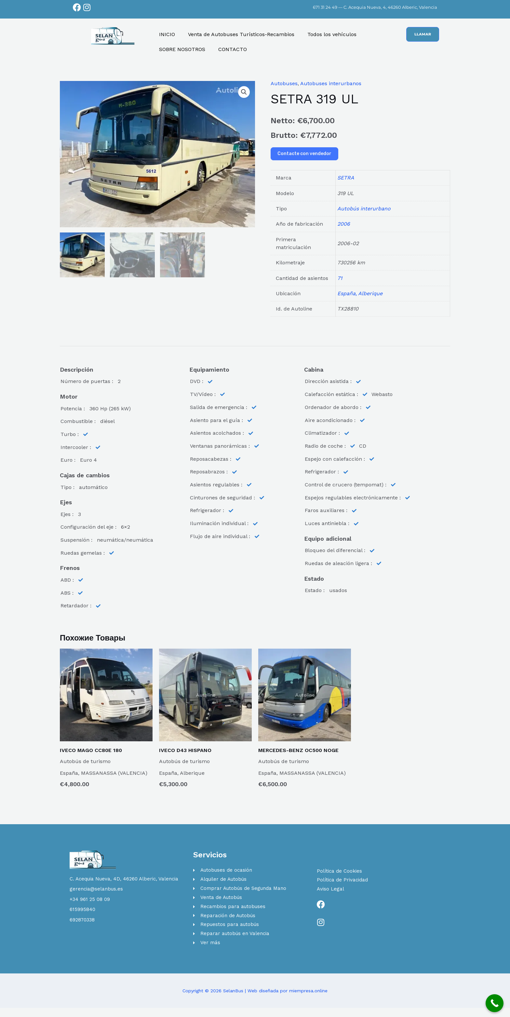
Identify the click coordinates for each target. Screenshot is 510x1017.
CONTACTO (232, 49)
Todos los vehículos (331, 34)
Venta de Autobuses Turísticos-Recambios (241, 34)
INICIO (167, 34)
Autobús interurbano (364, 208)
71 (339, 278)
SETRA (345, 178)
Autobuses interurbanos (330, 83)
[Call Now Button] (494, 1003)
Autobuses (284, 83)
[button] (244, 92)
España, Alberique (359, 293)
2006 (343, 224)
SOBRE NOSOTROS (182, 49)
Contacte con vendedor (304, 153)
